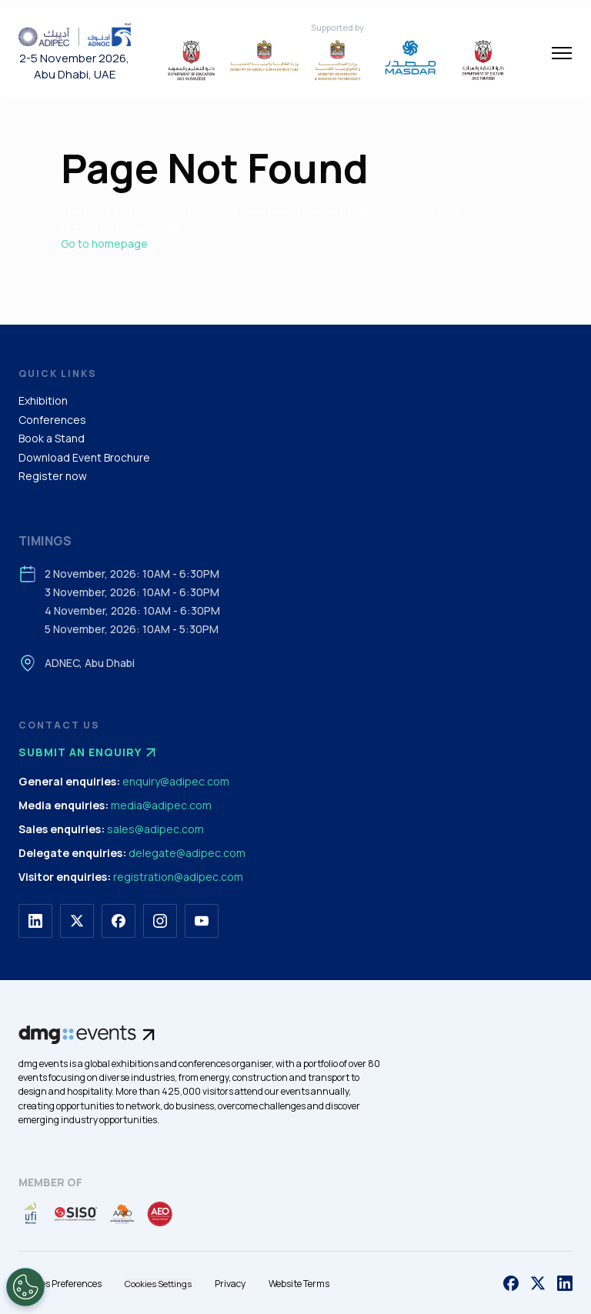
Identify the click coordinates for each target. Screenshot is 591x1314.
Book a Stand (51, 438)
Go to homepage (104, 243)
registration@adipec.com (178, 876)
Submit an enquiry (89, 752)
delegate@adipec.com (187, 852)
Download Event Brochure (84, 457)
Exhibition (43, 400)
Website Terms (299, 1283)
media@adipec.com (161, 805)
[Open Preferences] (25, 1287)
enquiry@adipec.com (175, 781)
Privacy (230, 1283)
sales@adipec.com (155, 829)
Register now (52, 476)
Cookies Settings (158, 1284)
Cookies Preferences (60, 1283)
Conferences (52, 419)
